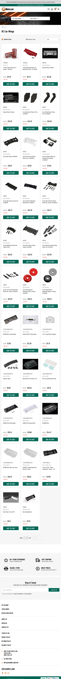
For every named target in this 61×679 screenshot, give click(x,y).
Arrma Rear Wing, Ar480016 (11, 154)
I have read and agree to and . (17, 593)
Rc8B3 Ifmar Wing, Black (11, 420)
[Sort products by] (52, 39)
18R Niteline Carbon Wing (11, 331)
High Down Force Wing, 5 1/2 (30, 376)
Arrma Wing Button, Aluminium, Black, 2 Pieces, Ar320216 (50, 289)
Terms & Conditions (18, 593)
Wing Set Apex (11, 376)
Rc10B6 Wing (50, 420)
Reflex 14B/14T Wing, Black (30, 331)
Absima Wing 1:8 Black (11, 109)
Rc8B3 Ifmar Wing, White (30, 420)
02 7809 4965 (7, 659)
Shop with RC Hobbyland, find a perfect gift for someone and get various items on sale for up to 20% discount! (30, 2)
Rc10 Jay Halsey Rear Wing (50, 376)
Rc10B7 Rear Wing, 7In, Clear (11, 465)
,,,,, (25, 537)
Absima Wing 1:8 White (50, 65)
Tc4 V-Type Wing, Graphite (50, 331)
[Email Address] (25, 590)
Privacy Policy (28, 593)
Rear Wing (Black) (30, 509)
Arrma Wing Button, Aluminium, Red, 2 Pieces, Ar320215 (30, 289)
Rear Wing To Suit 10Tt (11, 509)
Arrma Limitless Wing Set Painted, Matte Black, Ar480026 (50, 156)
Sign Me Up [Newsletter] (54, 590)
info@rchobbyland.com (10, 663)
